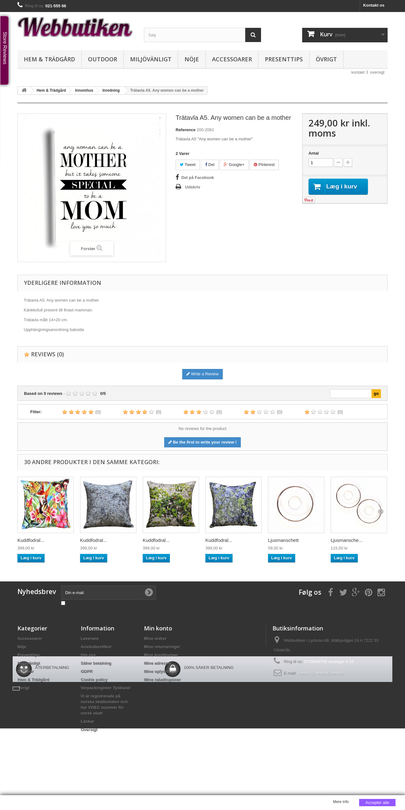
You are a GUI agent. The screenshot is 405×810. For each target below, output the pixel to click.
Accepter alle (377, 802)
